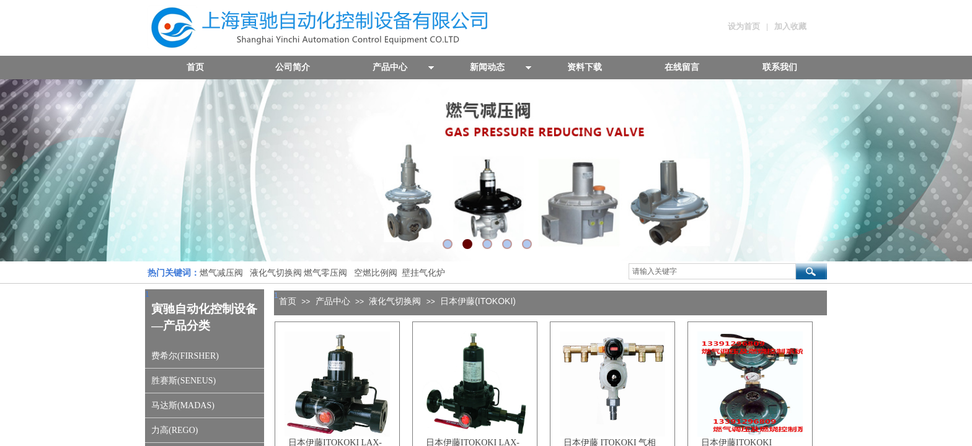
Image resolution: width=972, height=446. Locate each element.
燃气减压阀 (221, 273)
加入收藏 (790, 26)
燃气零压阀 (325, 273)
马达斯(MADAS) (182, 405)
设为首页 (744, 26)
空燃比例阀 (375, 273)
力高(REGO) (174, 430)
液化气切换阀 (276, 273)
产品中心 (333, 301)
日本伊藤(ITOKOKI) (478, 301)
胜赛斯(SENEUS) (183, 380)
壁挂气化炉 (422, 273)
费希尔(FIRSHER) (185, 356)
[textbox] (712, 271)
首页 (287, 301)
